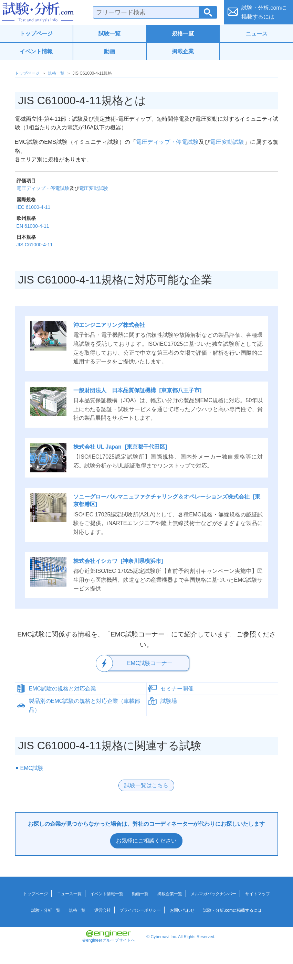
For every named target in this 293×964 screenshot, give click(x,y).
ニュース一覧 (69, 893)
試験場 (168, 701)
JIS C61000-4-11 (35, 244)
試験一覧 (109, 33)
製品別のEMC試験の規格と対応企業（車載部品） (84, 705)
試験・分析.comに (263, 12)
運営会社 (102, 910)
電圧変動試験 (227, 142)
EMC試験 (32, 768)
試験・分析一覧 (45, 910)
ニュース (256, 33)
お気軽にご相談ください (146, 840)
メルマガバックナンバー (213, 893)
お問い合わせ (182, 910)
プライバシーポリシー (140, 910)
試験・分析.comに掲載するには (232, 910)
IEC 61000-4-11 (34, 207)
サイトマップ (257, 893)
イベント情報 (36, 51)
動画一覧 (140, 893)
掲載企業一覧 (169, 893)
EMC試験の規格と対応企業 (62, 688)
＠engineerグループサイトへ (108, 936)
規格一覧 (183, 33)
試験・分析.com (38, 12)
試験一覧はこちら (146, 785)
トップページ (36, 33)
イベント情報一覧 (106, 893)
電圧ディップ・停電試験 (167, 142)
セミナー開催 (176, 688)
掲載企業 (183, 51)
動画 (109, 51)
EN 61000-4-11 (33, 226)
